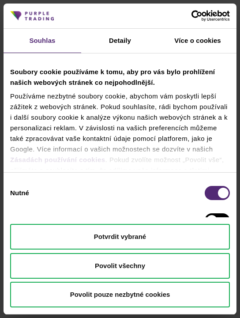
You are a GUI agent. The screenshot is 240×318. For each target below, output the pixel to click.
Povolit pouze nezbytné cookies (120, 294)
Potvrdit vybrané (120, 236)
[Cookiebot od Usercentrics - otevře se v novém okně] (191, 16)
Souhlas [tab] (42, 40)
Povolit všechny (120, 265)
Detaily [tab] (120, 40)
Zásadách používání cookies (57, 159)
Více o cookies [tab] (197, 40)
